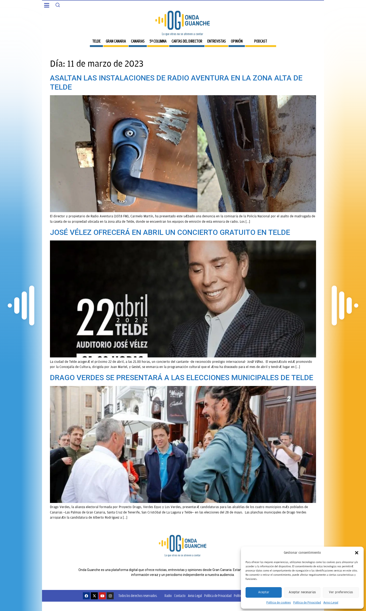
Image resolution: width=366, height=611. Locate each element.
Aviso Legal (330, 602)
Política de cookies (278, 602)
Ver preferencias (341, 592)
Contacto (180, 595)
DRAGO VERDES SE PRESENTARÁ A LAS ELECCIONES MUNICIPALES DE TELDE (181, 377)
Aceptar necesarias (302, 592)
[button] (356, 552)
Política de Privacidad (307, 602)
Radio (168, 595)
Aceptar (263, 592)
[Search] (58, 5)
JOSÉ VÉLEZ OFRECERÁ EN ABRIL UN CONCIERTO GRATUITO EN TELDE (170, 232)
